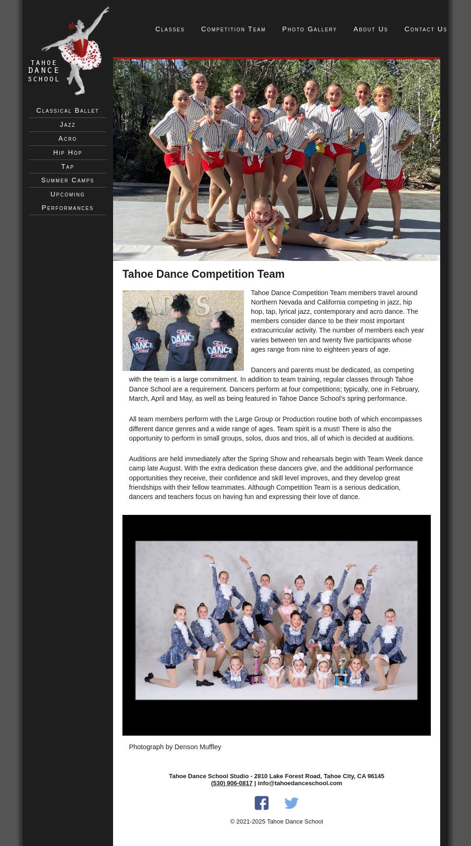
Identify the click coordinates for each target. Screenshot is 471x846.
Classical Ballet (67, 110)
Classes (170, 29)
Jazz (68, 124)
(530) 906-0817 (232, 783)
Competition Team (233, 29)
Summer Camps (67, 180)
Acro (67, 138)
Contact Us (426, 29)
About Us (371, 29)
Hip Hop (68, 152)
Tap (67, 166)
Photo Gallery (309, 29)
